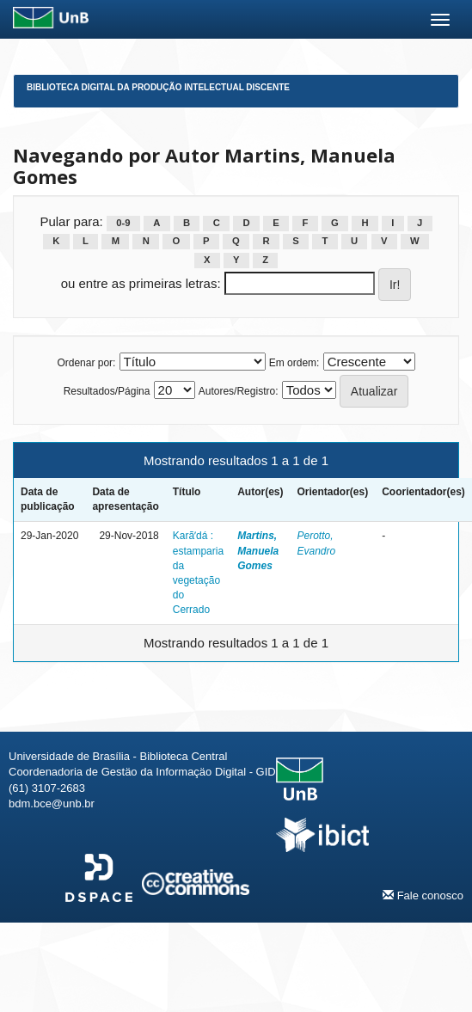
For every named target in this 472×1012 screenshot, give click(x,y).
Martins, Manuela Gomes (258, 550)
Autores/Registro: (239, 391)
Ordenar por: (86, 363)
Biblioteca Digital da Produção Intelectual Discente (158, 87)
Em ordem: (294, 363)
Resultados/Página (107, 391)
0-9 (123, 223)
